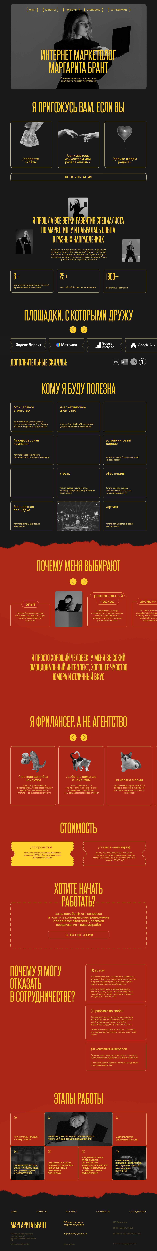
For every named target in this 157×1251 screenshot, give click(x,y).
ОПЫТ (32, 10)
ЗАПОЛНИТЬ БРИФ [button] (78, 935)
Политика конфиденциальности (125, 1244)
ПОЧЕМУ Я (71, 10)
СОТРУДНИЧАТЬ (119, 10)
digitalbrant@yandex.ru (75, 1233)
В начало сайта (69, 1244)
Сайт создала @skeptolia (20, 1244)
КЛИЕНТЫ (50, 10)
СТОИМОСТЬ (93, 10)
